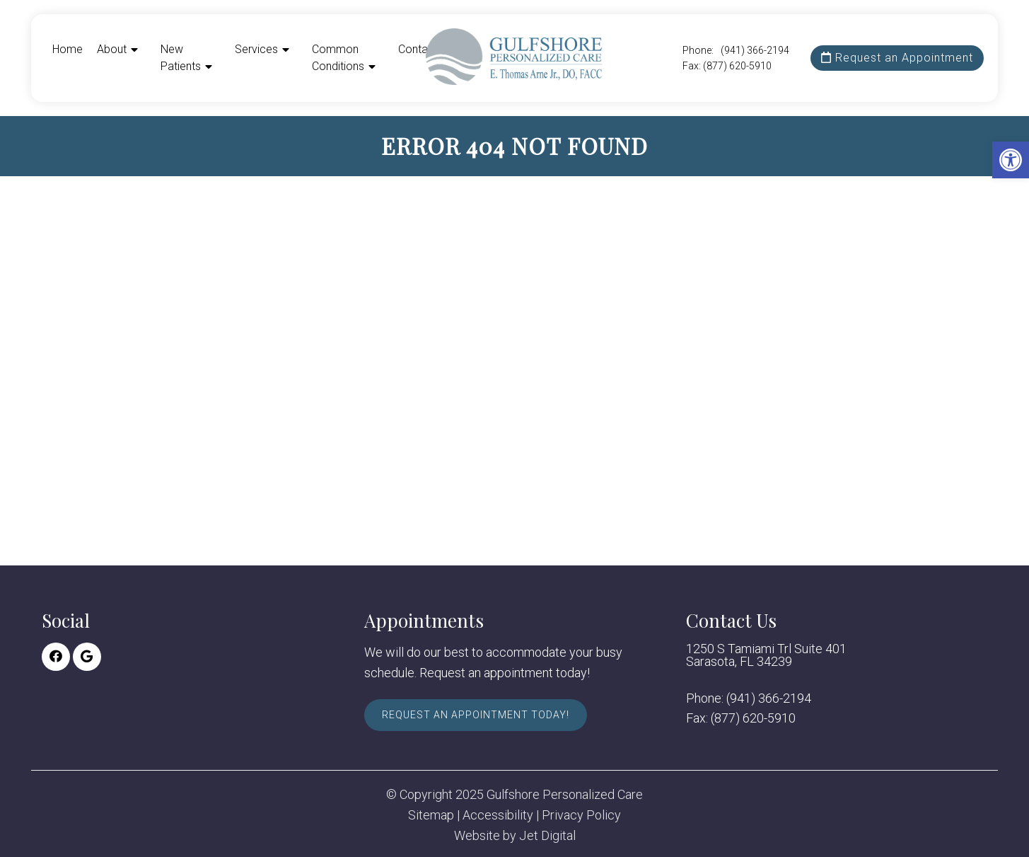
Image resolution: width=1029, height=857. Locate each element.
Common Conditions (338, 57)
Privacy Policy (581, 815)
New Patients (181, 57)
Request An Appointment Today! (475, 714)
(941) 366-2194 (755, 50)
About (112, 49)
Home (67, 49)
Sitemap (431, 815)
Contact (418, 49)
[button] (1010, 160)
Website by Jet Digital (515, 835)
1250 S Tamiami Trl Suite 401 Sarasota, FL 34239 (766, 655)
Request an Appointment (897, 57)
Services (256, 49)
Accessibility (498, 815)
